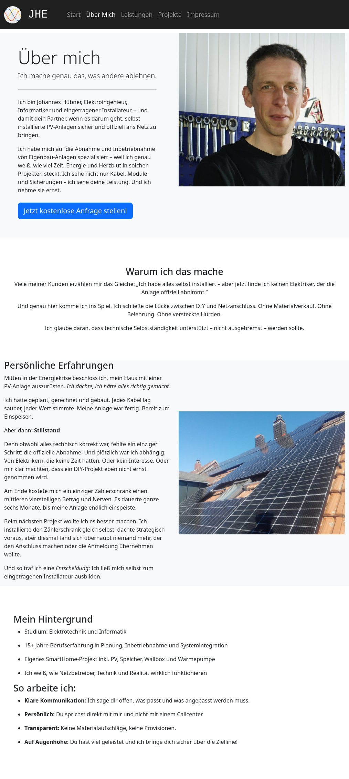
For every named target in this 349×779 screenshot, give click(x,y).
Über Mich (100, 14)
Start (74, 14)
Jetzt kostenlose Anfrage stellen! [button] (75, 210)
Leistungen (137, 14)
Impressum (203, 14)
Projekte (169, 14)
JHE (26, 14)
